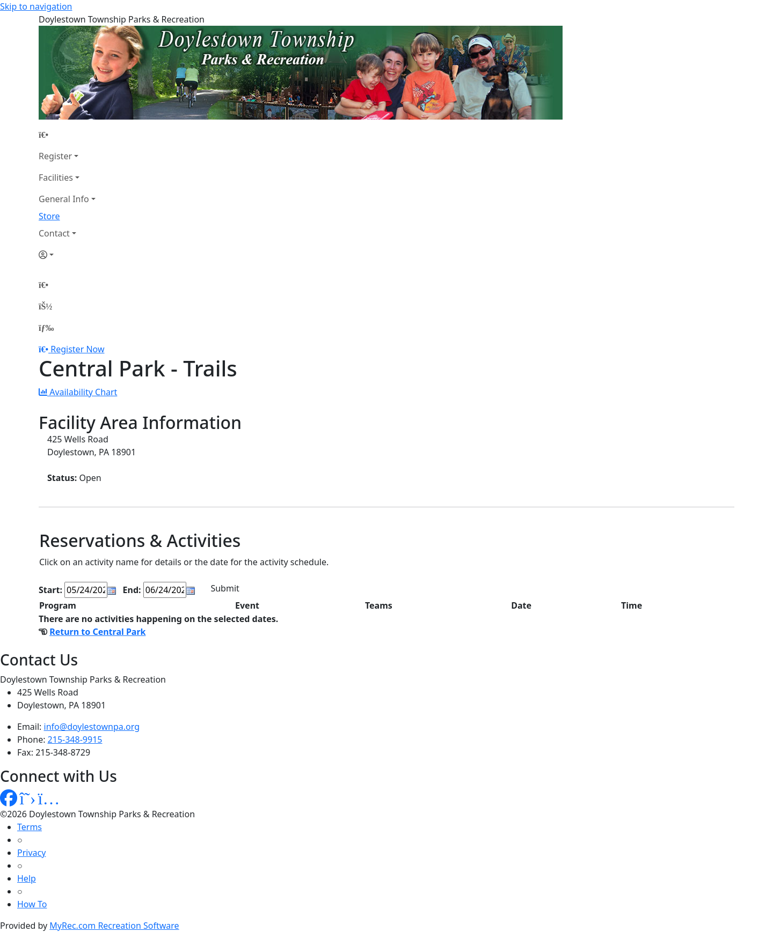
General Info (64, 199)
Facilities (56, 177)
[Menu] (46, 327)
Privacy (31, 853)
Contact (54, 233)
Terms (29, 827)
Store (49, 216)
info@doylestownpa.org (92, 727)
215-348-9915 (75, 739)
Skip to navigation (36, 6)
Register (55, 156)
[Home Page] (67, 134)
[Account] (67, 254)
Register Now (77, 349)
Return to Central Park (97, 632)
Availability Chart (78, 392)
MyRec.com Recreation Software (114, 925)
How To (32, 904)
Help (26, 878)
